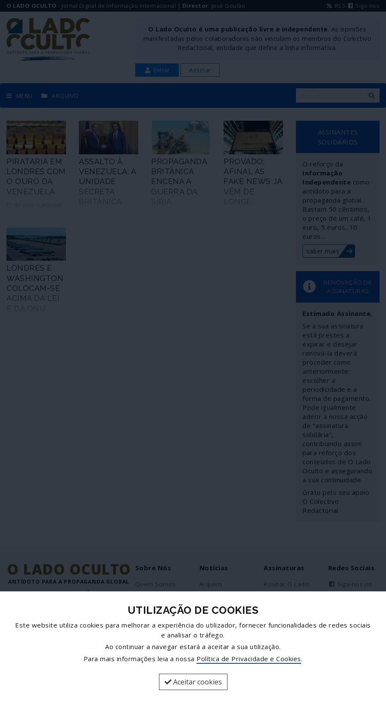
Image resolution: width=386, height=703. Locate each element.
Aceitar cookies (193, 682)
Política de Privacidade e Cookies (248, 658)
